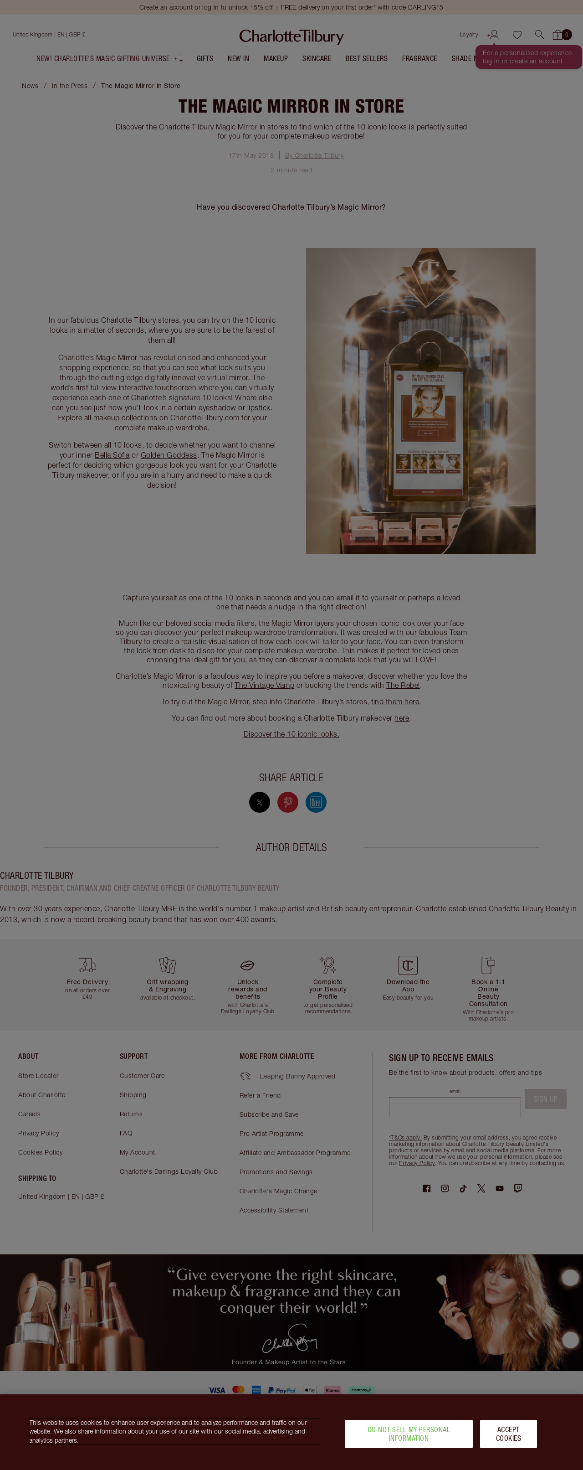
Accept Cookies (509, 1437)
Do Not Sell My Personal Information (409, 1437)
